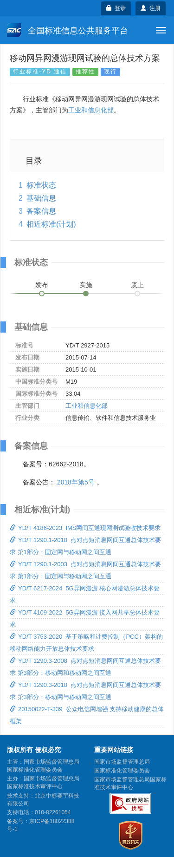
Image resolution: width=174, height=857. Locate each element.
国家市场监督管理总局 (122, 762)
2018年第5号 (76, 482)
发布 (41, 284)
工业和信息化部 (91, 110)
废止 (137, 284)
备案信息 (41, 211)
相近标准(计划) (51, 224)
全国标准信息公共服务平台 (67, 30)
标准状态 (41, 185)
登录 (116, 8)
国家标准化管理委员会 (122, 770)
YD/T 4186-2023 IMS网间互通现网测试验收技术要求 (85, 527)
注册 (151, 8)
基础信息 (41, 198)
